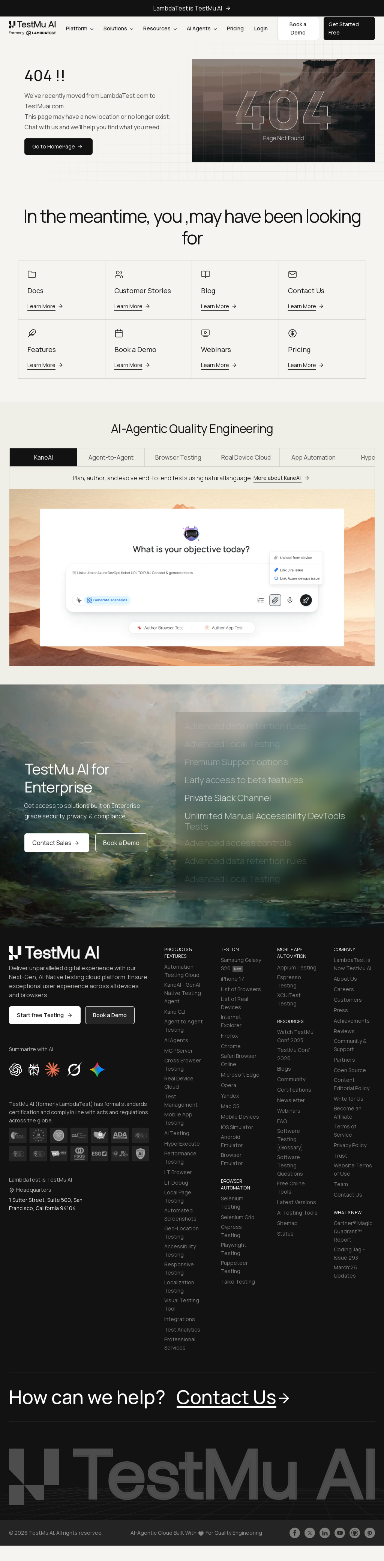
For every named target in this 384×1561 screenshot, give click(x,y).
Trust (340, 1155)
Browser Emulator (232, 1159)
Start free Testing (45, 1015)
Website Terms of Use (353, 1169)
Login (261, 28)
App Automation (313, 457)
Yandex (230, 1095)
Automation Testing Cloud (182, 970)
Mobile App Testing (178, 1118)
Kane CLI (174, 1011)
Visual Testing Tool (181, 1304)
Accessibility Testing (180, 1250)
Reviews (344, 1031)
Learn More (46, 306)
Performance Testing (180, 1157)
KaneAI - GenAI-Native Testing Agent (183, 993)
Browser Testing (178, 457)
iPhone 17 (232, 978)
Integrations (179, 1319)
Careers (344, 989)
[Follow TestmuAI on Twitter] (309, 1533)
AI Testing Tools (297, 1212)
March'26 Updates (345, 1271)
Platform (79, 28)
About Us (345, 978)
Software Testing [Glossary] (290, 1139)
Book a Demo (121, 843)
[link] (32, 28)
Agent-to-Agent (111, 457)
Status (285, 1233)
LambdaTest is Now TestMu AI (352, 964)
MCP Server (178, 1050)
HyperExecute (182, 1143)
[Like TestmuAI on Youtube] (339, 1533)
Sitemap (287, 1223)
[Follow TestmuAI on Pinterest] (369, 1533)
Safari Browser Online (238, 1060)
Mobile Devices (240, 1116)
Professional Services (179, 1343)
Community (291, 1079)
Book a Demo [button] (298, 28)
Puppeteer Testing (234, 1267)
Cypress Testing (231, 1231)
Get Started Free (343, 28)
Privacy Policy (350, 1145)
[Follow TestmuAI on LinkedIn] (325, 1533)
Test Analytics (182, 1329)
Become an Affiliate (348, 1112)
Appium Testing (296, 967)
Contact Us (348, 1194)
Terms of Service (345, 1130)
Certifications (294, 1089)
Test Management (181, 1100)
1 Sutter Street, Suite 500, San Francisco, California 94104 (45, 1204)
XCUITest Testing (289, 999)
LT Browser (178, 1172)
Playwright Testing (233, 1249)
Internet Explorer (231, 1021)
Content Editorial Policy (351, 1084)
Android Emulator (232, 1141)
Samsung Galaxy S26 (241, 964)
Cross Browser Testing (182, 1064)
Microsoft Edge (240, 1074)
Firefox (229, 1035)
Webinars (288, 1110)
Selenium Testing (232, 1202)
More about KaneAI (283, 477)
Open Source (350, 1070)
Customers (348, 999)
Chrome (231, 1046)
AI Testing (176, 1133)
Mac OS (230, 1106)
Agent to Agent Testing (183, 1025)
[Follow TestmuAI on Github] (355, 1533)
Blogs (284, 1068)
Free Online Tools (291, 1187)
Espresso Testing (289, 981)
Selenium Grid (238, 1217)
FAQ (282, 1121)
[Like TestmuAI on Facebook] (295, 1533)
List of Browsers (241, 989)
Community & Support (350, 1045)
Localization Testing (179, 1286)
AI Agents (202, 28)
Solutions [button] (118, 28)
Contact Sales (56, 843)
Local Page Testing (177, 1196)
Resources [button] (160, 28)
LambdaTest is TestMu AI (192, 8)
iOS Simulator (237, 1127)
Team (341, 1184)
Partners (344, 1059)
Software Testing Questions (290, 1165)
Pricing (235, 28)
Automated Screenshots (180, 1214)
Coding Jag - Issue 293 (349, 1253)
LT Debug (176, 1182)
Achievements (352, 1020)
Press (341, 1010)
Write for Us (348, 1098)
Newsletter (291, 1100)
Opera (228, 1085)
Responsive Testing (179, 1268)
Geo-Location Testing (181, 1232)
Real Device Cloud (246, 457)
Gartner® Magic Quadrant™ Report (353, 1231)
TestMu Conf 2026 (293, 1054)
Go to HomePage (58, 146)
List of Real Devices (234, 1003)
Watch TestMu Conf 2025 (295, 1036)
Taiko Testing (238, 1281)
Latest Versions (296, 1202)
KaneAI (43, 457)
